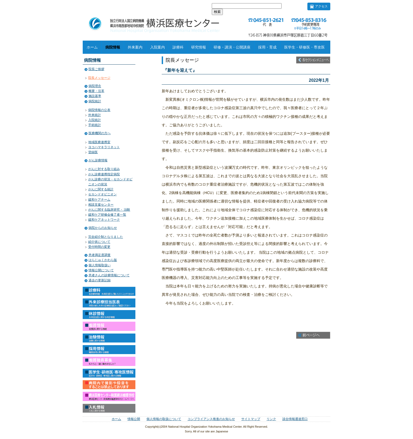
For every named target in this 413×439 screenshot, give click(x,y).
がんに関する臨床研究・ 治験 (109, 209)
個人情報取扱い (99, 265)
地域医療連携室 (99, 142)
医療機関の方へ (99, 133)
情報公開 (133, 419)
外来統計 (94, 115)
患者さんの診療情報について (109, 275)
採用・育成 (267, 47)
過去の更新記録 (99, 280)
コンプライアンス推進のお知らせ (211, 419)
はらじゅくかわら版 (102, 260)
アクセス (321, 6)
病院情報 (112, 47)
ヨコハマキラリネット (104, 147)
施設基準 (94, 96)
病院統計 (94, 101)
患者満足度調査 (99, 255)
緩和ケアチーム (99, 199)
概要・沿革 (96, 91)
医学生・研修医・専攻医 (304, 47)
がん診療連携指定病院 (104, 174)
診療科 (178, 47)
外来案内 (135, 47)
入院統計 (94, 120)
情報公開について (101, 270)
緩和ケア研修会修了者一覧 (107, 214)
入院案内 (157, 47)
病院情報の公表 (99, 110)
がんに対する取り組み (104, 169)
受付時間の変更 (99, 247)
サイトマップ (250, 419)
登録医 (93, 152)
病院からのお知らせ (102, 228)
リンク (271, 419)
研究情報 (198, 47)
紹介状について (99, 242)
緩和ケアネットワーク (104, 219)
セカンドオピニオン (102, 194)
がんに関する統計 (101, 189)
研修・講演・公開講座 (232, 47)
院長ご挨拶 (96, 69)
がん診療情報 (97, 160)
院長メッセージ (99, 78)
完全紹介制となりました (105, 237)
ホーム (92, 47)
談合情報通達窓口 (295, 419)
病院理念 (94, 86)
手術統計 (94, 125)
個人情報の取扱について (163, 419)
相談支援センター (101, 204)
